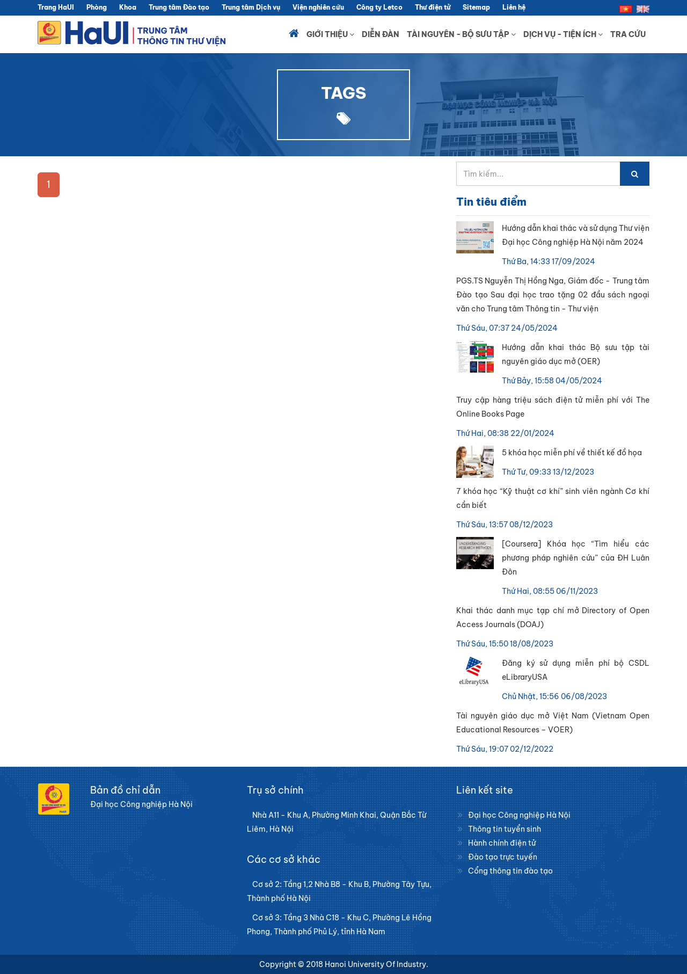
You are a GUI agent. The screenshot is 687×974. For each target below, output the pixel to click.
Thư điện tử (432, 7)
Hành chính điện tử (502, 843)
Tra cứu (628, 34)
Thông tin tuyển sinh (504, 829)
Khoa (127, 7)
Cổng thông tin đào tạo (510, 871)
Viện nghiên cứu (318, 7)
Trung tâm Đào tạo (179, 7)
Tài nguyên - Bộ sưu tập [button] (461, 34)
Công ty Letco (379, 7)
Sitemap (476, 7)
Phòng (96, 7)
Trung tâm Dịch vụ (251, 7)
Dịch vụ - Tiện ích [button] (563, 34)
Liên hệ (513, 7)
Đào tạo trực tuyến (502, 857)
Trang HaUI (56, 7)
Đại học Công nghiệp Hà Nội (519, 815)
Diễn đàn (380, 34)
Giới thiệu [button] (330, 34)
